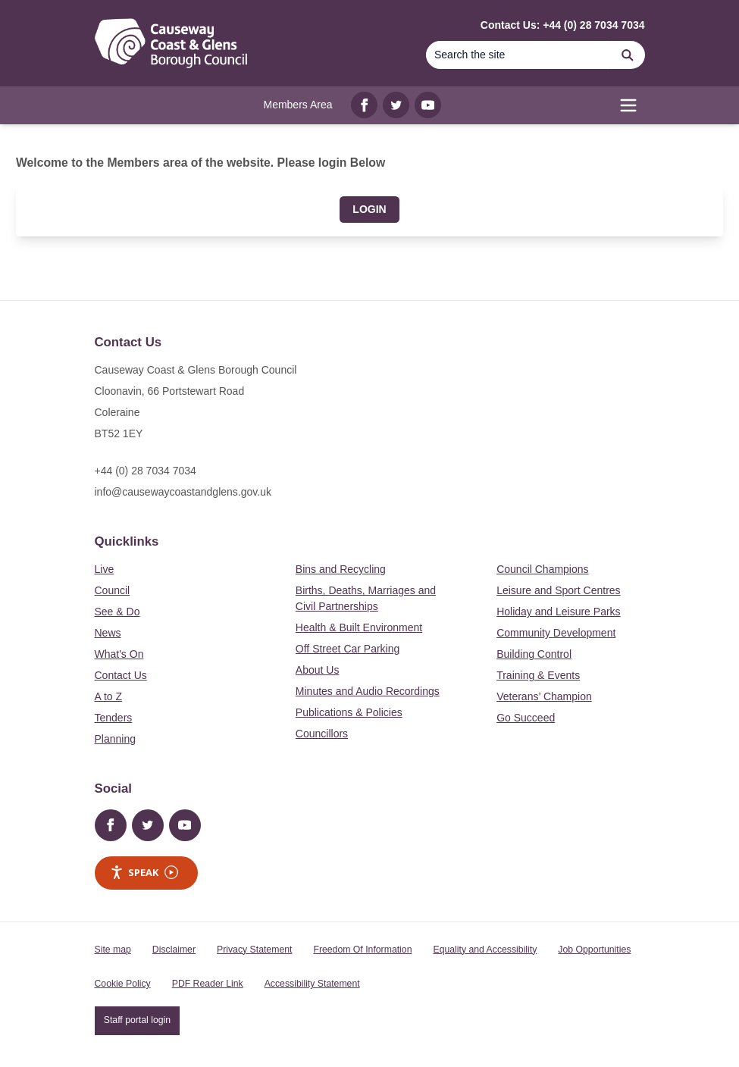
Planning (115, 739)
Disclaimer (174, 949)
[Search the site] (518, 55)
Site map (113, 949)
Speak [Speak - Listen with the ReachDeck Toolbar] (144, 872)
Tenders (114, 718)
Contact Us (121, 675)
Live (104, 569)
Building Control (533, 654)
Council (112, 590)
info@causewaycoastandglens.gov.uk (183, 492)
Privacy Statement (254, 949)
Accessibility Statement (312, 983)
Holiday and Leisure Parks (558, 611)
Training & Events (538, 675)
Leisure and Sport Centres (558, 590)
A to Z (109, 696)
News (108, 633)
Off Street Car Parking (347, 649)
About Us (318, 670)
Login (369, 209)
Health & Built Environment (359, 627)
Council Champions (542, 569)
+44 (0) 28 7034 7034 (145, 471)
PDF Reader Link (207, 983)
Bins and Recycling (341, 569)
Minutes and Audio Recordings (368, 691)
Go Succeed (525, 718)
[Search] (627, 55)
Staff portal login (137, 1020)
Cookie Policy (123, 983)
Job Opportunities (594, 949)
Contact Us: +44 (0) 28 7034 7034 (563, 25)
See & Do (117, 611)
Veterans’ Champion (544, 696)
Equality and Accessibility (485, 949)
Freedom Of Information (362, 949)
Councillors (322, 734)
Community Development (555, 633)
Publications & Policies (349, 712)
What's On (119, 654)
